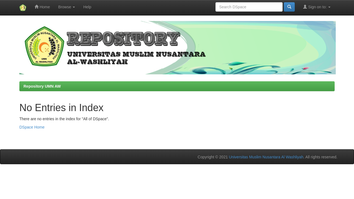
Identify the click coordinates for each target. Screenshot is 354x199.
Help (87, 7)
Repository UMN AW (42, 86)
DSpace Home (32, 127)
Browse (66, 7)
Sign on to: (316, 6)
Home (42, 6)
